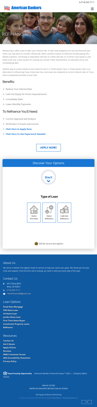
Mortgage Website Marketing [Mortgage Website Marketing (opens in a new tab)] (48, 394)
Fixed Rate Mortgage (13, 307)
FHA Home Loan (10, 310)
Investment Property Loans (16, 324)
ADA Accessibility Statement (16, 358)
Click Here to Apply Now (19, 129)
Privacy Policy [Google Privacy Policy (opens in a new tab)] (55, 398)
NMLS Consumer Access (14, 354)
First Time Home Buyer (14, 320)
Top (86, 402)
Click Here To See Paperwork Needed (25, 134)
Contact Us (8, 340)
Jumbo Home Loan (12, 317)
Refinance (8, 327)
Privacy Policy (10, 361)
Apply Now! (48, 147)
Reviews (7, 351)
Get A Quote (9, 344)
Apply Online (9, 347)
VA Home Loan (10, 313)
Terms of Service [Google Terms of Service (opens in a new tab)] (68, 398)
